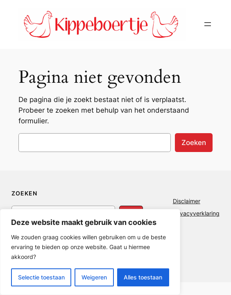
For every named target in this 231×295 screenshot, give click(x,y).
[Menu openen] (208, 24)
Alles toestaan (143, 277)
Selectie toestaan (41, 277)
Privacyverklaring (196, 213)
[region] (90, 252)
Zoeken (193, 142)
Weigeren (94, 277)
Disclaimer (186, 200)
